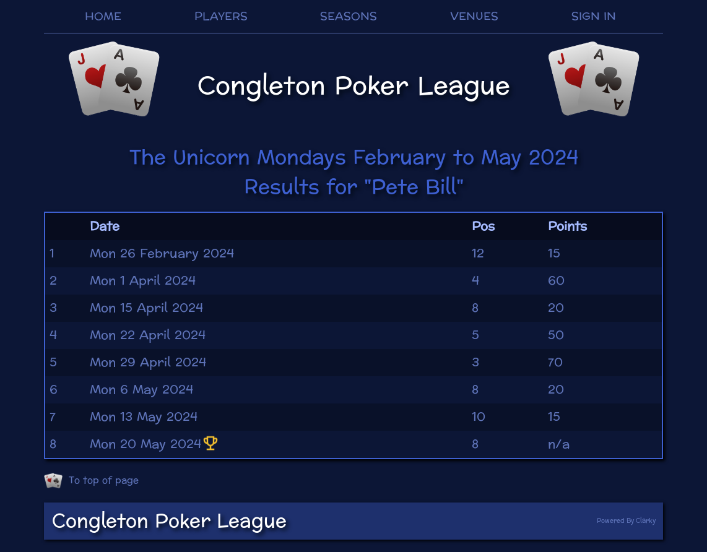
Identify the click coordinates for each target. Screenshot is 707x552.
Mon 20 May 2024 (155, 444)
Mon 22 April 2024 (148, 335)
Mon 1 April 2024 (143, 281)
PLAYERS (221, 16)
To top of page (91, 481)
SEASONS (348, 16)
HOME (103, 16)
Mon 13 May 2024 (143, 417)
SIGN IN (593, 16)
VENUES (474, 16)
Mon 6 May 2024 (141, 390)
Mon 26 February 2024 (162, 254)
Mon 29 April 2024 (148, 362)
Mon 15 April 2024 (146, 308)
